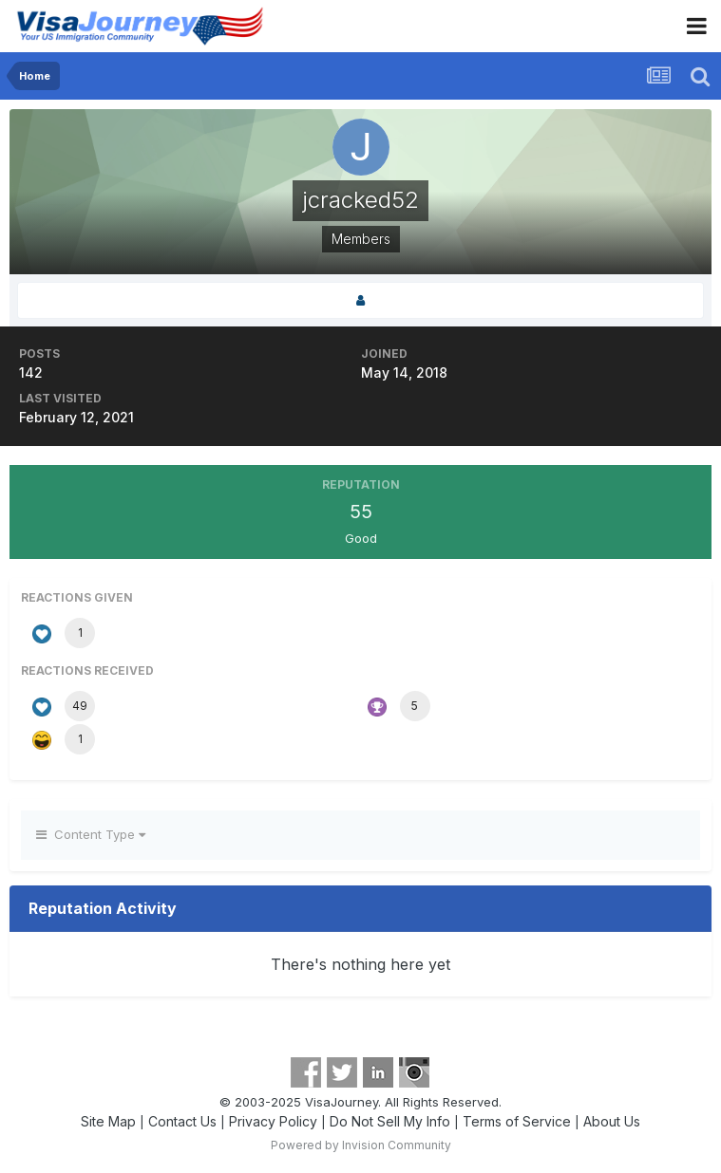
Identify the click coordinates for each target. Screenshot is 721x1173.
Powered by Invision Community (361, 1145)
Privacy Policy (273, 1121)
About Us (611, 1121)
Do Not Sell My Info (390, 1121)
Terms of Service (517, 1121)
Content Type (90, 834)
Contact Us (182, 1121)
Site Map (108, 1121)
